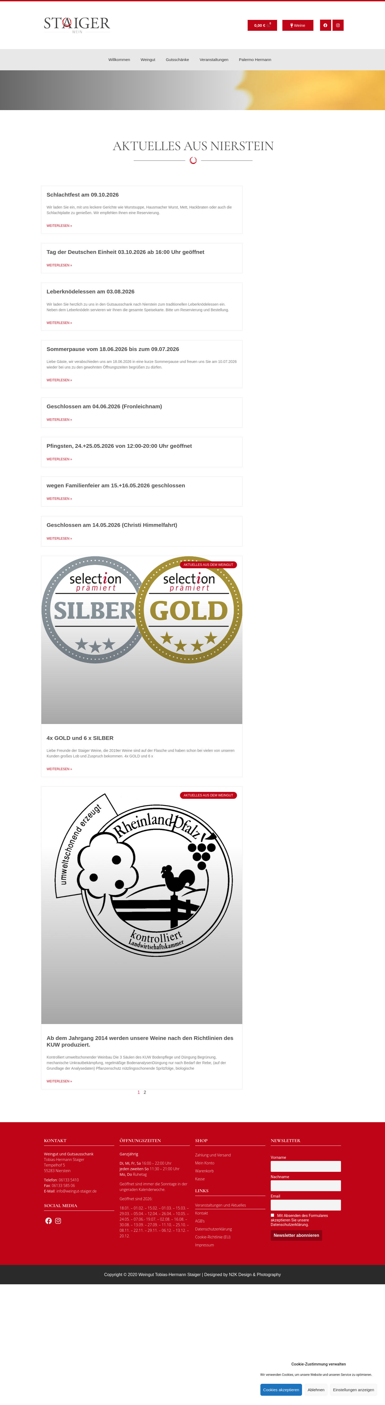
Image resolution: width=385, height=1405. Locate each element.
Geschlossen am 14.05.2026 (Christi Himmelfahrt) (97, 525)
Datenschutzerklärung (213, 1228)
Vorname (278, 1157)
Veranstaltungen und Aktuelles (220, 1205)
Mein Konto (204, 1162)
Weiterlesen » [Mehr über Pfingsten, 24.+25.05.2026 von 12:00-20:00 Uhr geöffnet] (44, 459)
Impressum (204, 1244)
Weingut (148, 59)
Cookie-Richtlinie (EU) (212, 1236)
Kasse (200, 1178)
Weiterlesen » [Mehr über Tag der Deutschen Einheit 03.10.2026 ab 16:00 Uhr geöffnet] (44, 265)
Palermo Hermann (255, 59)
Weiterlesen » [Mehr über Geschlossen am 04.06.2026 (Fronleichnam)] (44, 420)
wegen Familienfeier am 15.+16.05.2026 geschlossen (101, 485)
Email (275, 1196)
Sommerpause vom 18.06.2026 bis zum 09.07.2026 (98, 349)
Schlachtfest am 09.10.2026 (68, 195)
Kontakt (201, 1213)
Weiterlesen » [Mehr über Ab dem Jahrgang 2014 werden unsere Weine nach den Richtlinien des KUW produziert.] (44, 1081)
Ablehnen (316, 1389)
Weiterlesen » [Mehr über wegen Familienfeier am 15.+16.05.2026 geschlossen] (44, 499)
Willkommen (119, 59)
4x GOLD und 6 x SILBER (65, 738)
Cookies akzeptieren (281, 1389)
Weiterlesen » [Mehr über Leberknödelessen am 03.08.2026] (44, 323)
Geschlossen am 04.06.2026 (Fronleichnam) (89, 406)
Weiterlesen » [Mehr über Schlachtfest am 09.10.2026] (44, 226)
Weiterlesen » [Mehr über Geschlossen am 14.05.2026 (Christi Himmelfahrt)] (44, 538)
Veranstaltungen (214, 59)
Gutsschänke (177, 59)
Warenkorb (204, 1170)
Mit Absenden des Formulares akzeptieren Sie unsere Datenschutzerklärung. (299, 1220)
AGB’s (200, 1221)
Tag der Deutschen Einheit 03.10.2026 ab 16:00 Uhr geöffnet (111, 252)
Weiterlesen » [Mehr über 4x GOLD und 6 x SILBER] (44, 769)
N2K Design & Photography (255, 1274)
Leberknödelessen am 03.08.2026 (76, 291)
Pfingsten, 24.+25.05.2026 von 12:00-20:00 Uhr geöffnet (104, 446)
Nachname (280, 1177)
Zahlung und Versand (213, 1154)
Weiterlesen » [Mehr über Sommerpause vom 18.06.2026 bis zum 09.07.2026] (44, 380)
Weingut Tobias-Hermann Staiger (169, 1274)
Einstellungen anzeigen (353, 1389)
